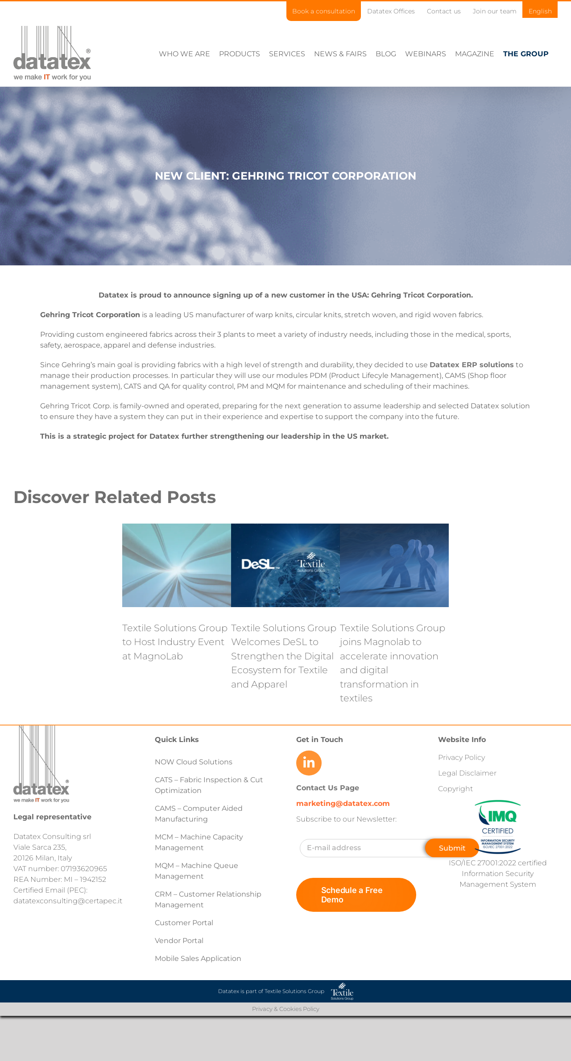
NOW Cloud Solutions (193, 762)
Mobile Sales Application (198, 958)
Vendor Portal (180, 940)
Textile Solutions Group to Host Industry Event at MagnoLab (175, 642)
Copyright (455, 788)
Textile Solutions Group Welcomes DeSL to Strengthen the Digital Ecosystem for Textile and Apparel (283, 656)
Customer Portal (184, 922)
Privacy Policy (461, 757)
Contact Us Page (327, 788)
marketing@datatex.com (343, 803)
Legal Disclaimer (467, 773)
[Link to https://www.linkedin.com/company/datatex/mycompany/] (308, 763)
